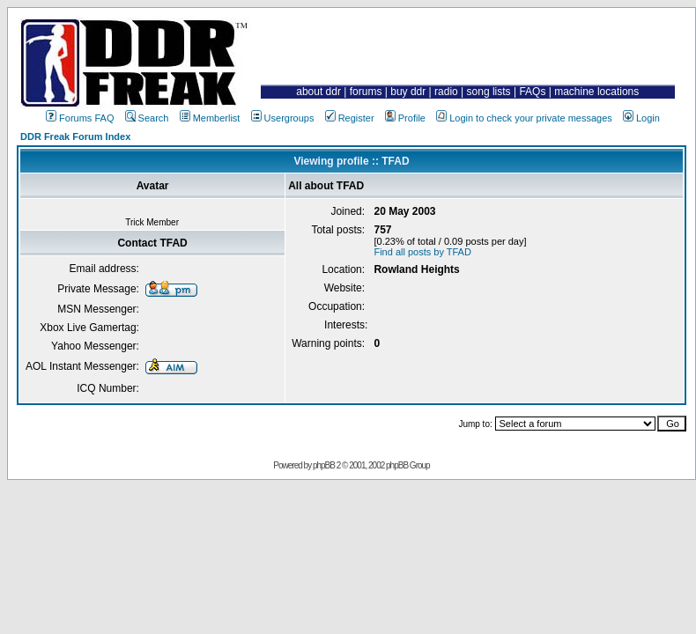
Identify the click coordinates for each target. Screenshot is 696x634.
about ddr (318, 91)
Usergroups (283, 118)
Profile (405, 118)
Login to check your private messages (524, 118)
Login (641, 118)
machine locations (596, 91)
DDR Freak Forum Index (75, 136)
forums (366, 91)
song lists (489, 91)
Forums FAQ (80, 118)
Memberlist (210, 118)
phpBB (324, 465)
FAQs (532, 91)
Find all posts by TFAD (422, 252)
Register (349, 118)
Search (147, 118)
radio (446, 91)
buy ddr (408, 91)
